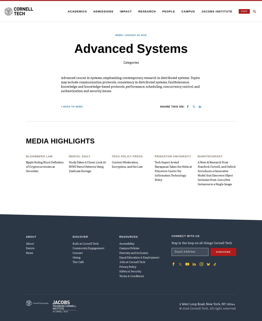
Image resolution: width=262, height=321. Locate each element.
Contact (78, 246)
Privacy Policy (129, 264)
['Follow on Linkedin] (192, 253)
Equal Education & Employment (142, 252)
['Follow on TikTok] (212, 253)
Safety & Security (131, 270)
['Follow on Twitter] (179, 253)
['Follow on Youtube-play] (186, 253)
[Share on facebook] (187, 106)
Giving (77, 252)
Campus (183, 11)
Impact (121, 11)
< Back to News (74, 106)
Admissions (98, 11)
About (30, 234)
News (30, 246)
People (163, 11)
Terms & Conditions (133, 276)
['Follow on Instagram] (198, 253)
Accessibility (128, 234)
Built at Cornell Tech (87, 234)
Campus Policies (130, 240)
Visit (240, 11)
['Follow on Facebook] (173, 253)
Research (142, 11)
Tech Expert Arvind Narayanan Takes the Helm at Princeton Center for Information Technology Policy (173, 171)
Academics (72, 11)
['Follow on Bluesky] (205, 253)
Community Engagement (91, 240)
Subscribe (222, 241)
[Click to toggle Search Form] (254, 11)
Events (31, 240)
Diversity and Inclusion (136, 246)
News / (131, 35)
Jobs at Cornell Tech (134, 258)
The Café (79, 258)
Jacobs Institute (211, 11)
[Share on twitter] (194, 106)
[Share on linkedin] (200, 106)
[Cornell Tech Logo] (27, 11)
